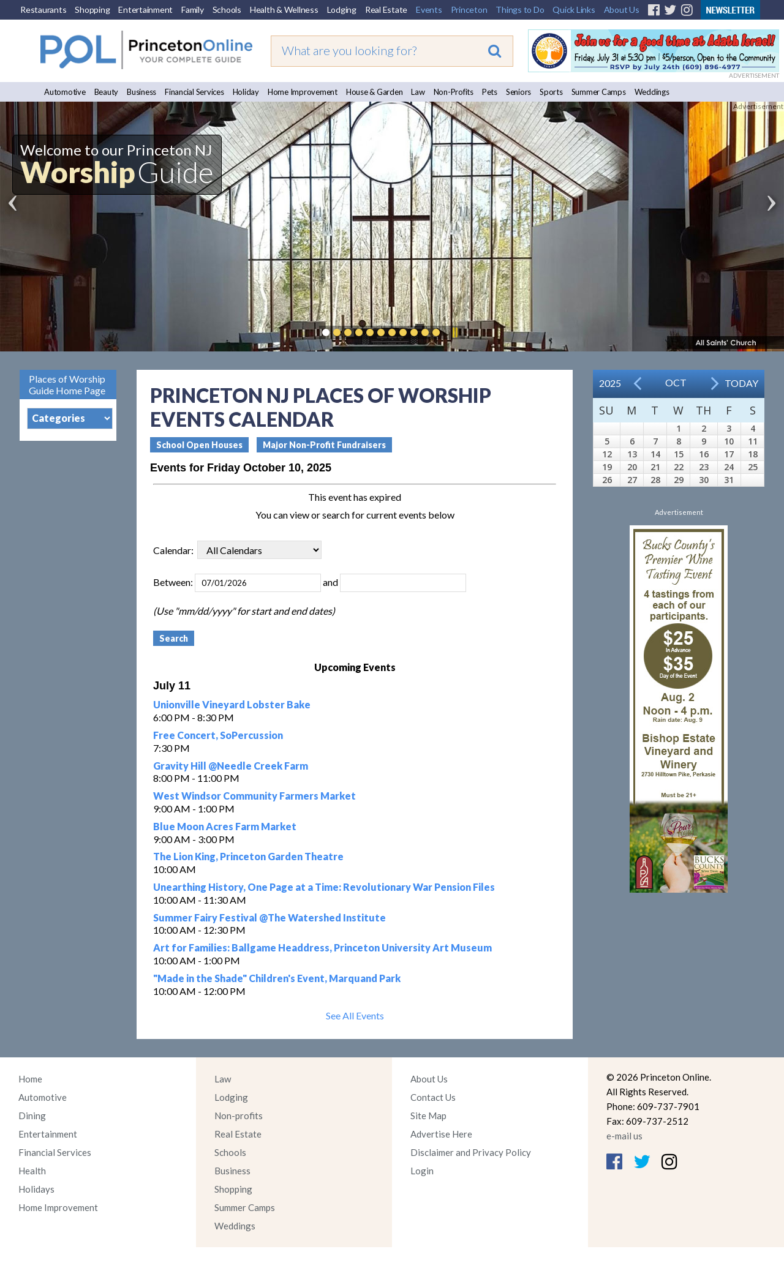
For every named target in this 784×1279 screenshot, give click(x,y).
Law (417, 92)
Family (192, 9)
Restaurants (43, 9)
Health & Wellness (284, 9)
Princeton (469, 9)
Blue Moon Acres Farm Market (224, 826)
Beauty (106, 92)
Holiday (246, 92)
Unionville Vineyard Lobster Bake (232, 704)
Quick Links (573, 9)
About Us (621, 9)
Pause (454, 332)
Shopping (92, 9)
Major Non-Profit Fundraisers (324, 445)
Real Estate (386, 9)
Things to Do (520, 9)
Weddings (652, 92)
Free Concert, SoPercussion (218, 735)
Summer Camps (598, 92)
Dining (32, 1115)
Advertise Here (441, 1133)
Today (741, 383)
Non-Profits (453, 92)
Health (32, 1170)
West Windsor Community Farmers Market (254, 795)
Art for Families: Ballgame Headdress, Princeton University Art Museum (322, 947)
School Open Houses (199, 445)
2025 (610, 383)
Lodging (341, 9)
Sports (551, 92)
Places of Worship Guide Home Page (67, 384)
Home (30, 1078)
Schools (227, 9)
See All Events (355, 1015)
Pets (489, 92)
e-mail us (624, 1135)
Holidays (36, 1189)
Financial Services (194, 92)
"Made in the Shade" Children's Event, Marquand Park (277, 978)
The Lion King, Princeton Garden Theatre (248, 856)
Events (429, 9)
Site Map (428, 1115)
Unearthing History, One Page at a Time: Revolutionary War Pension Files (324, 887)
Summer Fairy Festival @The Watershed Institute (269, 917)
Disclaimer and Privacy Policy (470, 1152)
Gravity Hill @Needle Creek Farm (230, 765)
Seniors (518, 92)
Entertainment (145, 9)
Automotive (65, 92)
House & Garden (374, 92)
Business (141, 92)
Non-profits (238, 1115)
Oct (676, 382)
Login (422, 1170)
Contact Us (433, 1097)
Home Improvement (302, 92)
